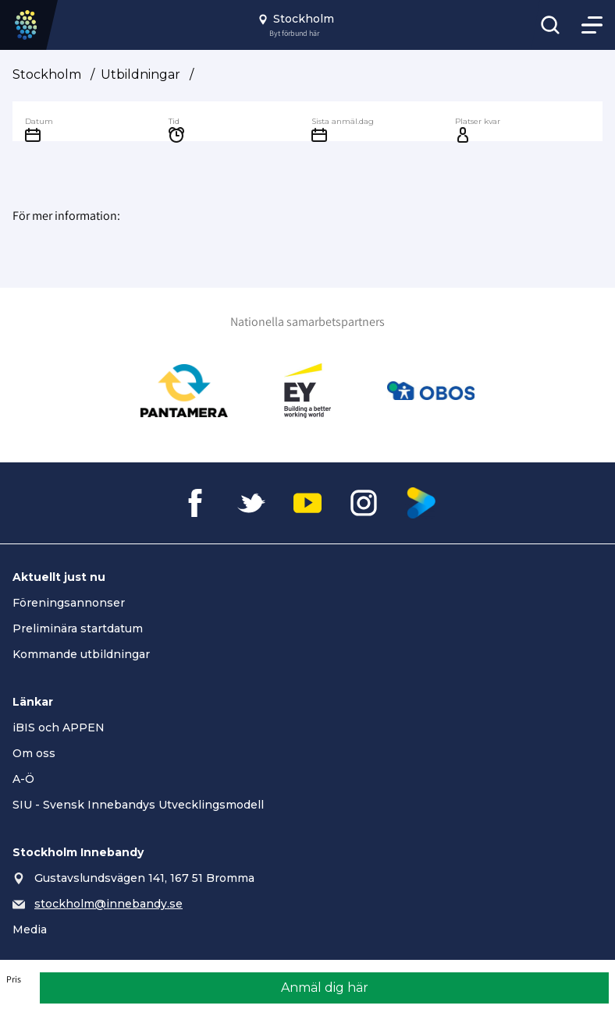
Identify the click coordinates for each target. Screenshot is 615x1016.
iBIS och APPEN (58, 727)
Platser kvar (477, 121)
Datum (39, 121)
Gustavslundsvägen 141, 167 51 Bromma (144, 878)
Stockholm (46, 74)
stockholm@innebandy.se (108, 904)
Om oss (33, 753)
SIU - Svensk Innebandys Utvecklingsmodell (138, 805)
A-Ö (23, 779)
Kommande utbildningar (81, 654)
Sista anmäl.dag (342, 121)
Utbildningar (140, 74)
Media (29, 929)
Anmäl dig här (324, 987)
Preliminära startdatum (77, 628)
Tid (174, 121)
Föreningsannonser (68, 603)
